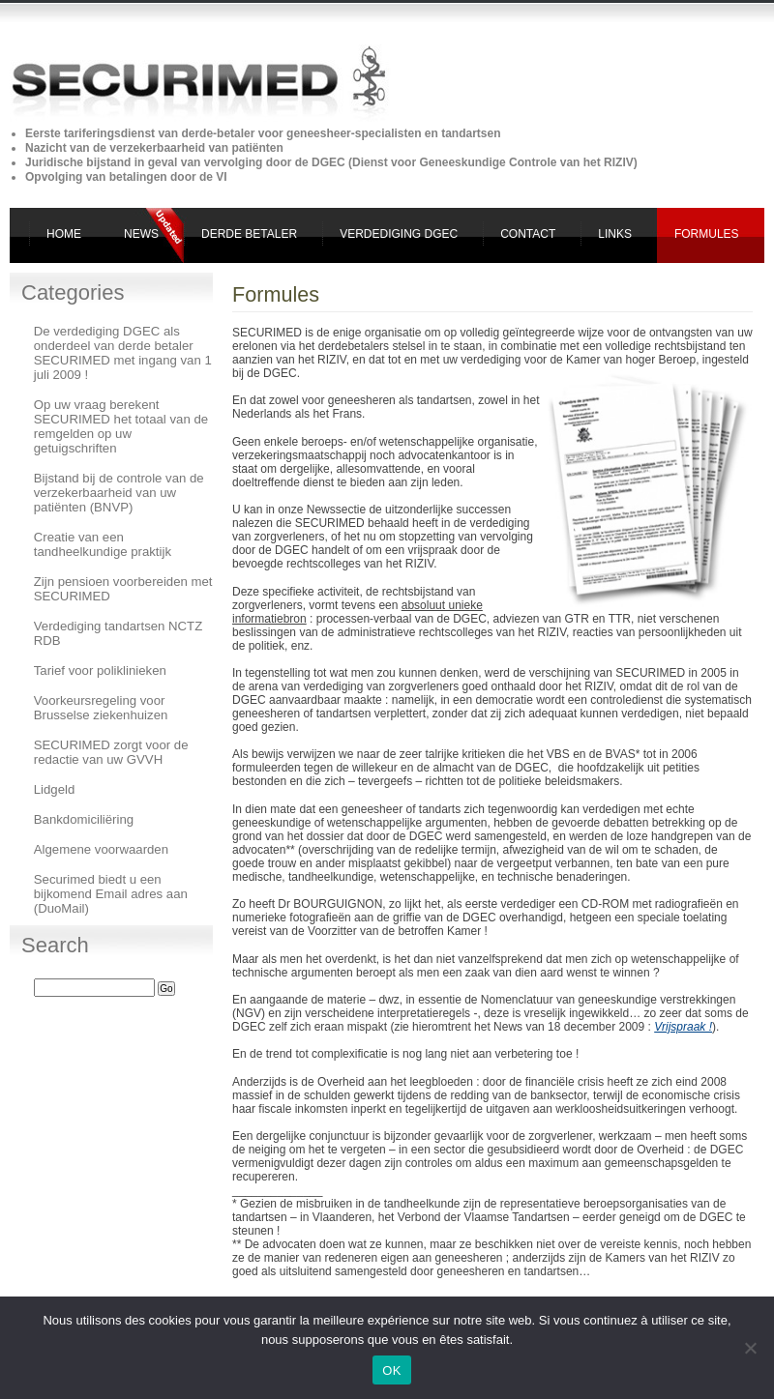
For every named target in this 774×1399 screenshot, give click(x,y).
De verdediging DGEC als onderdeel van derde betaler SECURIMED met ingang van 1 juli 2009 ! (123, 353)
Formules (706, 234)
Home (63, 234)
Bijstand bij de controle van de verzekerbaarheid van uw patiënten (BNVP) (119, 492)
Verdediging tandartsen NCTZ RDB (118, 633)
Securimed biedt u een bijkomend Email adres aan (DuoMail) (111, 894)
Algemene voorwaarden (101, 849)
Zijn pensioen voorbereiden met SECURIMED (123, 588)
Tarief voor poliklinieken (100, 670)
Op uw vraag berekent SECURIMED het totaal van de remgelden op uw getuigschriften (121, 426)
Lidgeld (54, 789)
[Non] (749, 1347)
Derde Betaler (249, 234)
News (141, 234)
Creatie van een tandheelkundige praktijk (102, 544)
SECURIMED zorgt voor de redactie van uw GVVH (111, 752)
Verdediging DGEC (399, 234)
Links (615, 234)
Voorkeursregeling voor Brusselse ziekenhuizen (101, 707)
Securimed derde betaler (95, 34)
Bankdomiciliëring (84, 819)
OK (391, 1370)
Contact (527, 234)
